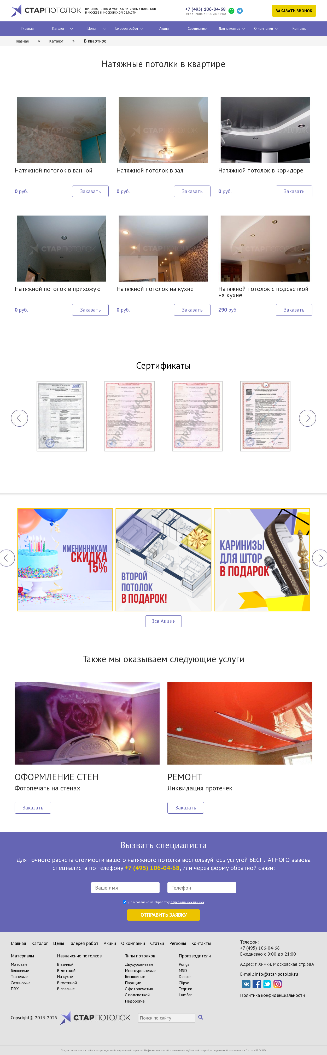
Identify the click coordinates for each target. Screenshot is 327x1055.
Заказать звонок (294, 10)
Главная (27, 28)
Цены (91, 28)
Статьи (157, 943)
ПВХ (15, 988)
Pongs (184, 964)
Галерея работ (126, 28)
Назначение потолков (79, 956)
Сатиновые (21, 982)
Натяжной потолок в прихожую (58, 289)
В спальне (66, 988)
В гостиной (67, 982)
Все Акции (163, 621)
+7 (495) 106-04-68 (205, 9)
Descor (185, 976)
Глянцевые (20, 970)
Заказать (90, 191)
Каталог (58, 28)
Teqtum (185, 988)
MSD (183, 970)
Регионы (177, 943)
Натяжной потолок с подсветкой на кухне (263, 292)
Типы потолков (140, 956)
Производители (195, 956)
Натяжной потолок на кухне (155, 289)
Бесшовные (135, 976)
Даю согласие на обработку (166, 902)
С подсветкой (137, 994)
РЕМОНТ (184, 777)
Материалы (22, 956)
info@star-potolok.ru (276, 974)
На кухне (65, 976)
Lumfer (185, 994)
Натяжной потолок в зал (149, 170)
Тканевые (19, 976)
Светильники (197, 28)
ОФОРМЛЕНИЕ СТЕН (56, 777)
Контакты (300, 28)
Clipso (184, 982)
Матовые (19, 964)
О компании (263, 28)
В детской (66, 970)
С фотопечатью (139, 988)
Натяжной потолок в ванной (53, 170)
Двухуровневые (139, 964)
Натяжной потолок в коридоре (260, 170)
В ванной (65, 964)
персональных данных (187, 902)
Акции (164, 28)
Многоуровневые (140, 970)
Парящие (133, 982)
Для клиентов (229, 28)
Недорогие (135, 1001)
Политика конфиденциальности (272, 995)
